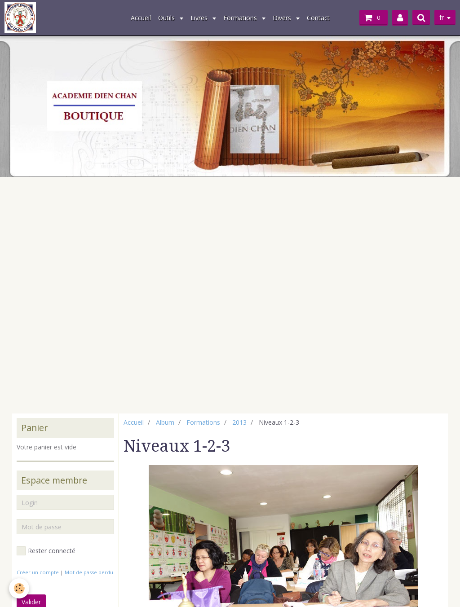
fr (441, 17)
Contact (318, 17)
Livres (199, 17)
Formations (241, 17)
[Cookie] (19, 588)
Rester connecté (46, 550)
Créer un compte (38, 572)
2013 (239, 422)
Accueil (141, 17)
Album (165, 422)
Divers (283, 17)
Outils (167, 17)
